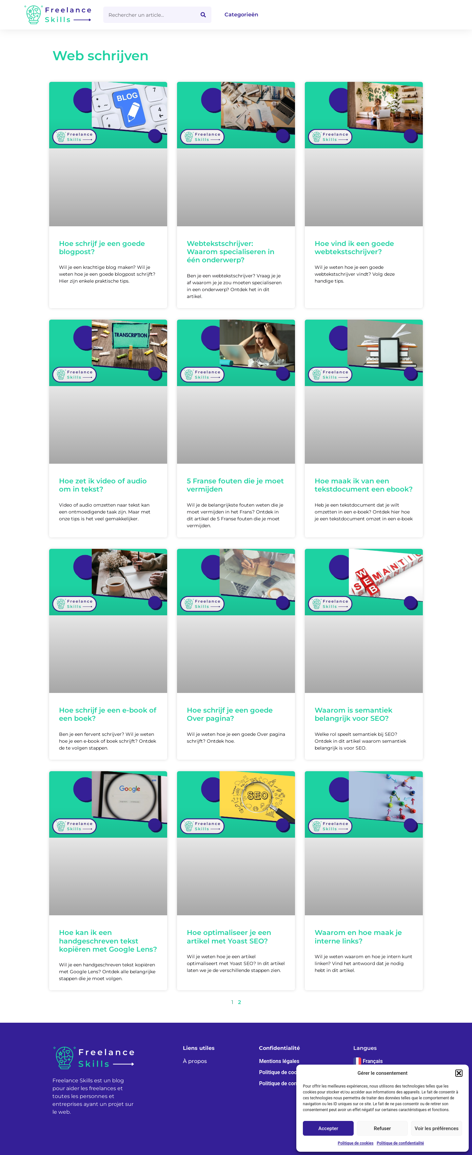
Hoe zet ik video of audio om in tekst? (103, 485)
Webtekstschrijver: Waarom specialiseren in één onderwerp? (230, 251)
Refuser (382, 1128)
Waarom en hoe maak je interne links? (358, 936)
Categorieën (241, 14)
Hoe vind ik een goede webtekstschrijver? (354, 247)
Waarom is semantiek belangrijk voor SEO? (353, 714)
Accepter (328, 1128)
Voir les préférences (437, 1128)
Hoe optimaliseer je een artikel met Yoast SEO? (229, 936)
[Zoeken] (203, 15)
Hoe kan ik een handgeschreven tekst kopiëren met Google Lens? (108, 940)
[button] (459, 1073)
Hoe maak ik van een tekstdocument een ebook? (364, 485)
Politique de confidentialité (400, 1143)
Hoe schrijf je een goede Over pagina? (230, 714)
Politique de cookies (356, 1143)
